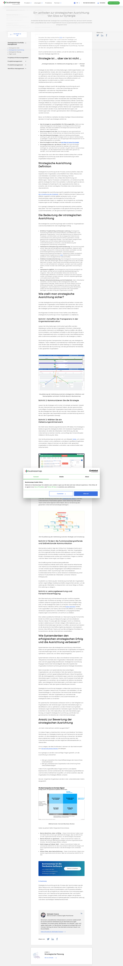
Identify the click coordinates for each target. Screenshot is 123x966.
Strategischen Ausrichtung (16, 50)
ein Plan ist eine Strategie (70, 142)
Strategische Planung (15, 52)
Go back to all (17, 34)
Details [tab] (61, 476)
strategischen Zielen (69, 498)
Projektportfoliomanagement (18, 57)
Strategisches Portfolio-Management (16, 43)
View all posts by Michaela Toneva (53, 931)
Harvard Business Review (49, 748)
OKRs (74, 439)
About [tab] (87, 476)
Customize (61, 493)
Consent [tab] (36, 476)
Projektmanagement (15, 61)
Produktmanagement (15, 65)
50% (61, 255)
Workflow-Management (16, 68)
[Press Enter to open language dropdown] (78, 3)
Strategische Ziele (14, 48)
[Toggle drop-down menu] (25, 42)
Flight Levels (12, 54)
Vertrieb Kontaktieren (89, 2)
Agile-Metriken (71, 606)
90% (60, 37)
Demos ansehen (114, 2)
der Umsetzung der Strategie (48, 194)
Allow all (86, 493)
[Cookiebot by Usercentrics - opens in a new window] (90, 471)
